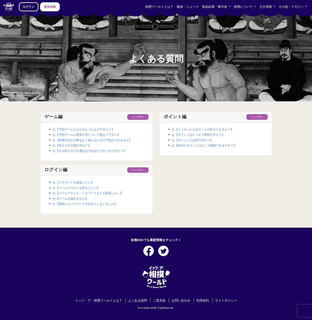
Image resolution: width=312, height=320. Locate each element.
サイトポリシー (226, 300)
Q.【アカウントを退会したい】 (73, 182)
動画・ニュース (188, 6)
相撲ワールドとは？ (159, 6)
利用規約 (202, 300)
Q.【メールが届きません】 (70, 198)
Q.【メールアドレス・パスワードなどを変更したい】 (88, 193)
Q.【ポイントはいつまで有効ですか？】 (198, 134)
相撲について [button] (243, 6)
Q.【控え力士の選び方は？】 (72, 145)
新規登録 (50, 6)
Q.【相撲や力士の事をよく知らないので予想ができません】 (92, 140)
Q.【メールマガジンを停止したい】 (76, 188)
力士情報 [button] (266, 6)
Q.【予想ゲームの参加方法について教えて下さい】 (86, 134)
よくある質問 (137, 300)
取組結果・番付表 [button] (215, 6)
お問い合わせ (181, 300)
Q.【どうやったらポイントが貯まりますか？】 (202, 129)
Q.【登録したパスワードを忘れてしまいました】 (85, 203)
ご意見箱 (159, 300)
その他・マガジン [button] (291, 6)
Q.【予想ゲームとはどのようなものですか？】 (83, 129)
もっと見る (138, 116)
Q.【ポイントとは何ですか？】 (192, 140)
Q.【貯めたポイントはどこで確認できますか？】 (204, 145)
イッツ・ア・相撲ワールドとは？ (98, 300)
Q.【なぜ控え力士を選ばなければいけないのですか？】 (89, 150)
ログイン (28, 6)
